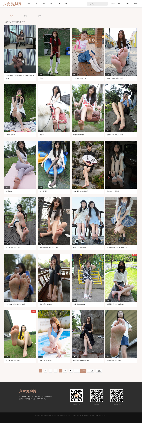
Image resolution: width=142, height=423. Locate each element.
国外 (58, 4)
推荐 (39, 16)
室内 (35, 4)
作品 (11, 16)
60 (71, 371)
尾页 (99, 371)
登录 (135, 4)
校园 (43, 4)
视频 (50, 4)
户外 (28, 4)
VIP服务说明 (115, 4)
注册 (126, 3)
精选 (25, 16)
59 (65, 371)
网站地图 (104, 415)
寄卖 (66, 4)
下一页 (90, 371)
